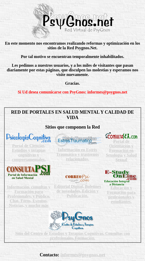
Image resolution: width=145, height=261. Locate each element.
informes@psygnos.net (83, 254)
